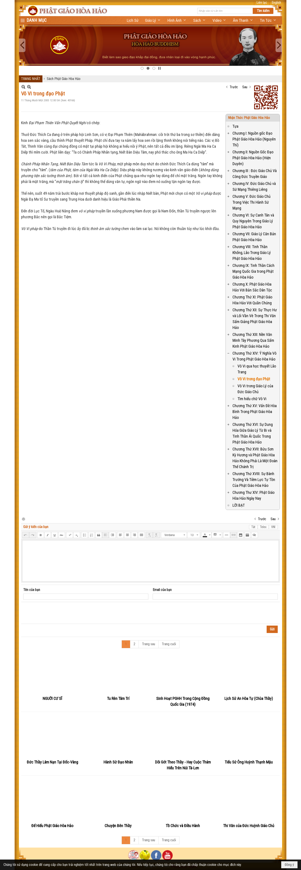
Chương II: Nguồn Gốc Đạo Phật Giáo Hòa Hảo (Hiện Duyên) (252, 158)
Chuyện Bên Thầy (118, 825)
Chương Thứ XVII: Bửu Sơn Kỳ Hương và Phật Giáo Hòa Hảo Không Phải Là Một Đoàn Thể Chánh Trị (255, 458)
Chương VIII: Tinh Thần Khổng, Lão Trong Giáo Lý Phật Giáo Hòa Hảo (251, 252)
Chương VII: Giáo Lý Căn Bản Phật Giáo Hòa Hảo (254, 237)
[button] (153, 20)
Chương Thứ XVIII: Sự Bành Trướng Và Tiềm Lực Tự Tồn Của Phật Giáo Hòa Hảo (253, 479)
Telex (263, 527)
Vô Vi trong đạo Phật (253, 379)
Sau (244, 87)
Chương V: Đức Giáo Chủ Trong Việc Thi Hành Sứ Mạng (251, 202)
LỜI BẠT (238, 505)
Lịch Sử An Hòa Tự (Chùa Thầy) (248, 698)
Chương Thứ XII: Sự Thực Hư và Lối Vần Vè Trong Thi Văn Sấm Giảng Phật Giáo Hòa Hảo (254, 319)
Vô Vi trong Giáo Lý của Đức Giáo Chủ (255, 389)
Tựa (235, 126)
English (276, 2)
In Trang (23, 518)
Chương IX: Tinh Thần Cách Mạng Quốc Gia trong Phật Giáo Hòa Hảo (253, 271)
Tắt (253, 527)
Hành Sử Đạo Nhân (118, 762)
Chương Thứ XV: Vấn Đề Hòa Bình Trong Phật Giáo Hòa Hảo (254, 411)
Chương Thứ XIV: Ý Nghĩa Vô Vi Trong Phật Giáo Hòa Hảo (254, 356)
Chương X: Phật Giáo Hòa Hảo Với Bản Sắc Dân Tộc (252, 287)
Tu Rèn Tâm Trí (118, 698)
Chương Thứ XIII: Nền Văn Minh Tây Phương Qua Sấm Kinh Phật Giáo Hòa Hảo (253, 340)
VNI (273, 527)
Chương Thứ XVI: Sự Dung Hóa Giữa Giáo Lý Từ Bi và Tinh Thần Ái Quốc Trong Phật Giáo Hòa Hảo (252, 433)
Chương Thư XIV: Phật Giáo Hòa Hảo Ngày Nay (253, 495)
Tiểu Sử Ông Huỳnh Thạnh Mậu (249, 762)
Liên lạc (261, 2)
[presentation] (56, 612)
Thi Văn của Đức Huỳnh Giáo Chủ (248, 825)
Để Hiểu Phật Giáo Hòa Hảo (52, 825)
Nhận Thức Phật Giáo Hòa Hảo (249, 118)
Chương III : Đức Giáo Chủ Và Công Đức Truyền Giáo (254, 173)
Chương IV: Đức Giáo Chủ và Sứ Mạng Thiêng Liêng (254, 186)
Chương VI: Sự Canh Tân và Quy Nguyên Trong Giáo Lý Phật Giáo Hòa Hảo (253, 221)
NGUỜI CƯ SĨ (52, 698)
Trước (234, 87)
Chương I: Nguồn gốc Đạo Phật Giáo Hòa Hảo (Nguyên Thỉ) (254, 139)
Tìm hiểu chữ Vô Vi (251, 398)
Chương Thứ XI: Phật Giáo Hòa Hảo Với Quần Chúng (252, 300)
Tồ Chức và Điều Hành (183, 825)
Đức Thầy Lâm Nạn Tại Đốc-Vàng (52, 762)
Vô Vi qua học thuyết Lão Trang (256, 369)
